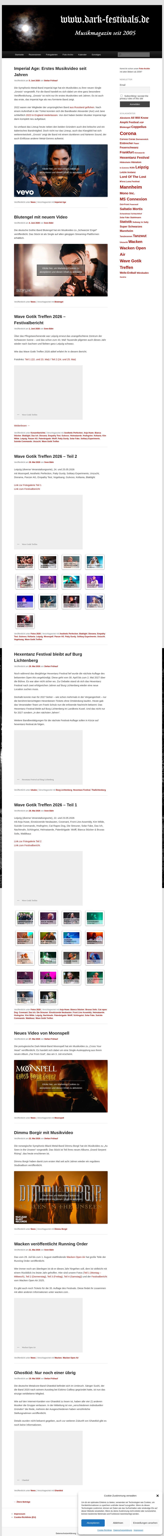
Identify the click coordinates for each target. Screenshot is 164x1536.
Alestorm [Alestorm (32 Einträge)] (125, 117)
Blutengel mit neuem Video (40, 217)
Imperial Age (60, 202)
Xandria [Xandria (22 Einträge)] (123, 277)
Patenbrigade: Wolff (48, 438)
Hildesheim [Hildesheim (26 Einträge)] (125, 162)
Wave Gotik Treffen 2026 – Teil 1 (45, 804)
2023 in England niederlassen (42, 115)
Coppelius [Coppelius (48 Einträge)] (138, 127)
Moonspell (48, 636)
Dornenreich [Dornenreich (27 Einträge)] (142, 139)
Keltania (97, 436)
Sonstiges (96, 54)
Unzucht (37, 441)
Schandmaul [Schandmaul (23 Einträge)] (125, 214)
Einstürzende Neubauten (60, 1012)
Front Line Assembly (82, 1012)
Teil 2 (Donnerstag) (36, 1276)
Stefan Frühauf (51, 80)
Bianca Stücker (77, 1009)
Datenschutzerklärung (122, 1530)
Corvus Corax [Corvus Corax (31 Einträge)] (127, 139)
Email (122, 85)
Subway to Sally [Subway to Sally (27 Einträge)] (140, 222)
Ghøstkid (58, 1490)
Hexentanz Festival (81, 790)
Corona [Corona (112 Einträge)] (128, 133)
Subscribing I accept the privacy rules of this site (134, 97)
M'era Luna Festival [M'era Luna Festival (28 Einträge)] (129, 181)
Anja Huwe (89, 433)
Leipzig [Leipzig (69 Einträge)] (142, 167)
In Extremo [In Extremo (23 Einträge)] (124, 168)
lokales (34, 790)
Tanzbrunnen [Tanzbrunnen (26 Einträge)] (126, 236)
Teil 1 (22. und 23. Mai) (37, 359)
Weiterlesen (22, 425)
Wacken (58, 1358)
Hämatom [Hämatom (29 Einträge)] (136, 162)
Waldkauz (30, 1018)
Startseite (19, 54)
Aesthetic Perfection (73, 433)
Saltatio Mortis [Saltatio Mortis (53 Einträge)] (131, 209)
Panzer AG (33, 438)
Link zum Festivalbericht (27, 489)
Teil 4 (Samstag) (72, 1276)
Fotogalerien (51, 54)
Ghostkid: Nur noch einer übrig (45, 1372)
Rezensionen (35, 54)
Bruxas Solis (91, 1009)
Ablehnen (118, 1522)
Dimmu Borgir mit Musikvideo (43, 1132)
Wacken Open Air (76, 1257)
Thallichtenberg (98, 790)
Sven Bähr (48, 223)
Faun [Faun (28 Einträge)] (136, 143)
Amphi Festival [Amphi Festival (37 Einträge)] (129, 122)
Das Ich (34, 436)
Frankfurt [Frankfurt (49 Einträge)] (127, 152)
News (33, 202)
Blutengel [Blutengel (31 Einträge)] (125, 127)
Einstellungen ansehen (145, 1522)
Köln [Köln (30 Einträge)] (132, 167)
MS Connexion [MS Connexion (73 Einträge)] (133, 199)
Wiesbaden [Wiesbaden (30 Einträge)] (143, 273)
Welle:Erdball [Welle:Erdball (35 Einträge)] (128, 272)
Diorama (43, 436)
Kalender (82, 54)
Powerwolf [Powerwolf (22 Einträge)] (134, 204)
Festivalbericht (99, 1276)
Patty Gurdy (63, 438)
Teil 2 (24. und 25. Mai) (63, 359)
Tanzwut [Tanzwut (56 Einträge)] (139, 236)
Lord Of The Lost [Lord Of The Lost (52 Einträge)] (133, 177)
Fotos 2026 (36, 634)
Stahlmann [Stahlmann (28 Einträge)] (135, 217)
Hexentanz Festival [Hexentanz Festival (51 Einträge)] (134, 157)
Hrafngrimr (88, 436)
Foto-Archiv (68, 54)
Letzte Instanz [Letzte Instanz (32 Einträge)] (128, 172)
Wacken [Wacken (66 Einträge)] (135, 242)
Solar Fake (75, 438)
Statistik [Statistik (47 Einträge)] (126, 221)
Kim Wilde (29, 1015)
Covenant (23, 1012)
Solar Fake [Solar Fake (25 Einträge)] (125, 217)
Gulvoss (65, 436)
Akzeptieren (93, 1522)
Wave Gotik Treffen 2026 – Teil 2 (45, 456)
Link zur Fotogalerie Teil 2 (27, 841)
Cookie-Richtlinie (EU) (25, 1517)
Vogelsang (19, 639)
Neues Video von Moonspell (41, 1033)
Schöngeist (78, 1015)
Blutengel (58, 302)
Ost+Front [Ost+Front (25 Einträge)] (124, 204)
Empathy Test (54, 436)
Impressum (138, 1530)
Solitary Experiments (90, 438)
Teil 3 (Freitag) (55, 1276)
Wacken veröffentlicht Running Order (51, 1244)
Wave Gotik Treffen (50, 441)
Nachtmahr (48, 1015)
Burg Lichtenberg (64, 790)
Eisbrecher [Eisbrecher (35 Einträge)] (126, 143)
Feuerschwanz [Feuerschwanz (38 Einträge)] (129, 147)
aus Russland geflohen (82, 107)
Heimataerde (76, 436)
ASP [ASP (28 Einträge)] (141, 122)
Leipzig (23, 438)
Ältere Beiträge (22, 1502)
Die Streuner (42, 1012)
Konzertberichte (38, 433)
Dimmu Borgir (60, 1229)
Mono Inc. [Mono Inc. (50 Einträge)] (127, 193)
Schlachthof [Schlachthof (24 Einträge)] (136, 214)
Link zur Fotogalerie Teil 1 (27, 485)
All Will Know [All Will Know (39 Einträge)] (139, 117)
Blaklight (26, 436)
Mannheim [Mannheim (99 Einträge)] (131, 187)
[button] (157, 1495)
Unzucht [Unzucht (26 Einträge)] (124, 242)
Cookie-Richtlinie (104, 1530)
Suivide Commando (23, 441)
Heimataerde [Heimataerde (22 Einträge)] (139, 153)
